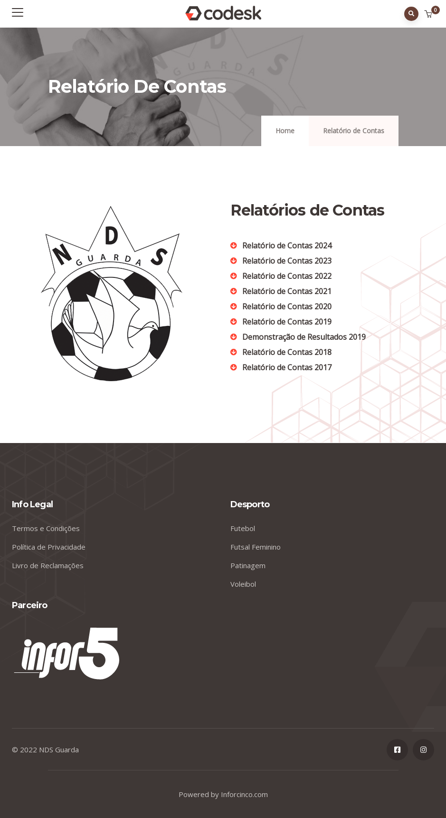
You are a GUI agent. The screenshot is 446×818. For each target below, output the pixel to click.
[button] (429, 14)
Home (284, 130)
